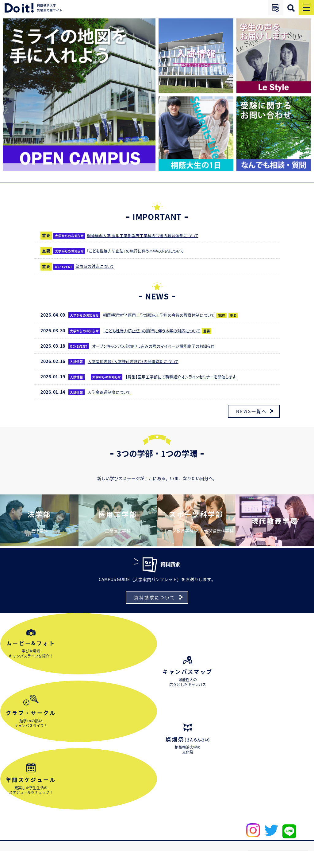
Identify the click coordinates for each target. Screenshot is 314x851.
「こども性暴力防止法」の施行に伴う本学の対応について (141, 251)
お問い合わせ (20, 821)
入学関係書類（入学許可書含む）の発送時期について (139, 361)
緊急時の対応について (97, 266)
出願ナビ (250, 811)
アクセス (219, 811)
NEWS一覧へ (251, 411)
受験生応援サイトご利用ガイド (288, 811)
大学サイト (187, 811)
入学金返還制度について (112, 392)
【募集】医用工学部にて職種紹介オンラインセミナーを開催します (187, 376)
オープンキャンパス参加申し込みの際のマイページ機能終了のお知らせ (160, 346)
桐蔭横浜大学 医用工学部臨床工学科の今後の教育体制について (149, 235)
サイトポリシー (245, 844)
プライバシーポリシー (286, 844)
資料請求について (154, 594)
